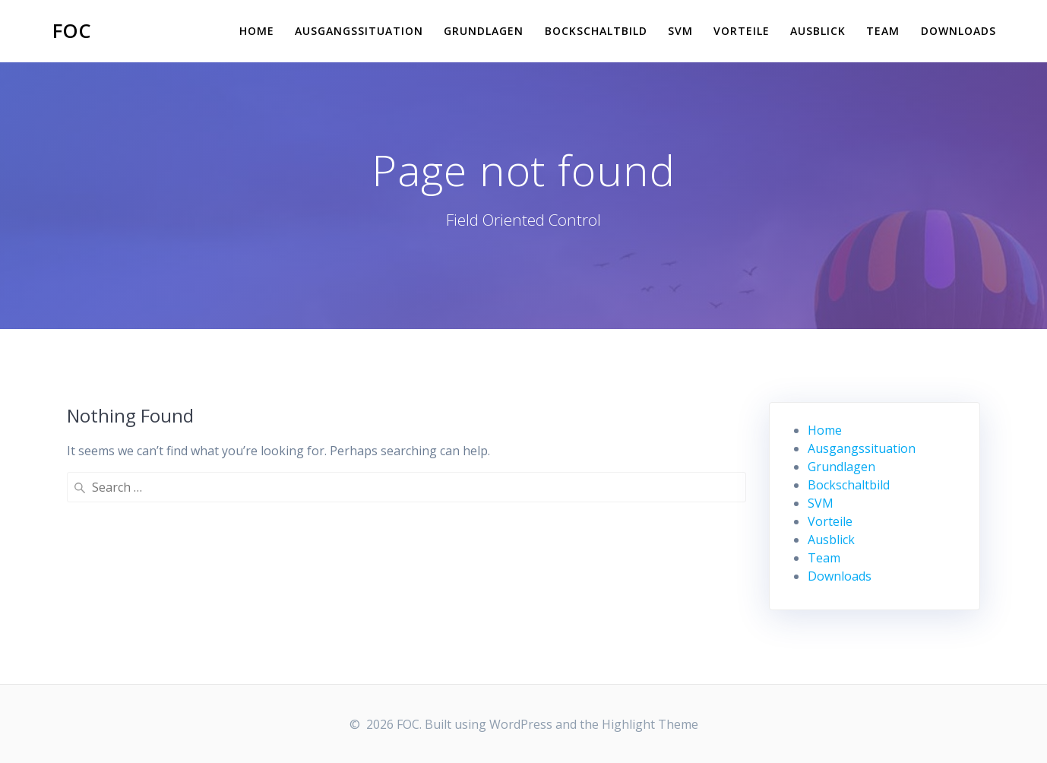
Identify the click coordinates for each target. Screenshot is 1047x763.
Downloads (958, 31)
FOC (71, 31)
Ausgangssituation (359, 31)
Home (256, 31)
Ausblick (818, 31)
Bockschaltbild (596, 31)
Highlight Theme (650, 724)
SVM (680, 31)
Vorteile (741, 31)
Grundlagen (484, 31)
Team (883, 31)
